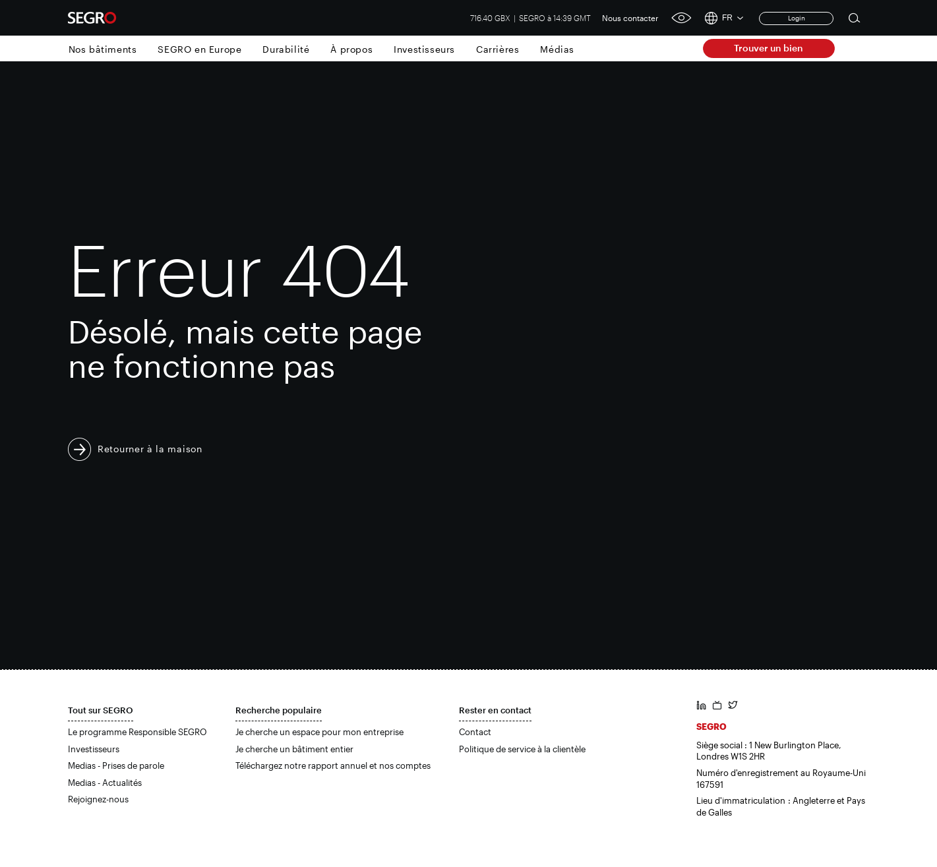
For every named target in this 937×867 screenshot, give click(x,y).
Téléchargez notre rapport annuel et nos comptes (333, 765)
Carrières (497, 49)
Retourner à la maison (150, 448)
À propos (351, 49)
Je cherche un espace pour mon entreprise (319, 732)
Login (796, 18)
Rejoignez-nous (98, 799)
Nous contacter (630, 18)
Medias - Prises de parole (116, 765)
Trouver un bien (768, 47)
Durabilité (285, 49)
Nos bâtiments (103, 49)
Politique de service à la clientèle (522, 749)
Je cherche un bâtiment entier (294, 749)
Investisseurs (424, 49)
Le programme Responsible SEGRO (137, 732)
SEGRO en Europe (199, 49)
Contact (475, 732)
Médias (557, 49)
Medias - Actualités (105, 782)
